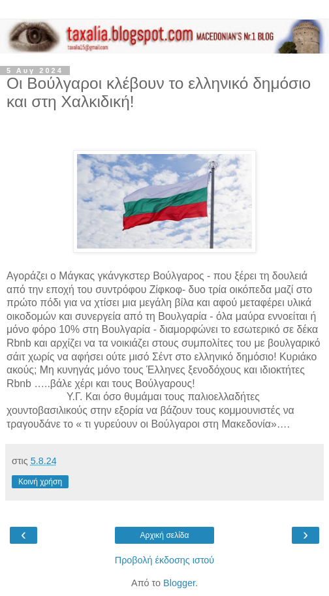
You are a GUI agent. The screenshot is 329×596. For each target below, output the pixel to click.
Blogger (179, 583)
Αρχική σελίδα (164, 535)
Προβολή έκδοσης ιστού (165, 560)
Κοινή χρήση (40, 481)
